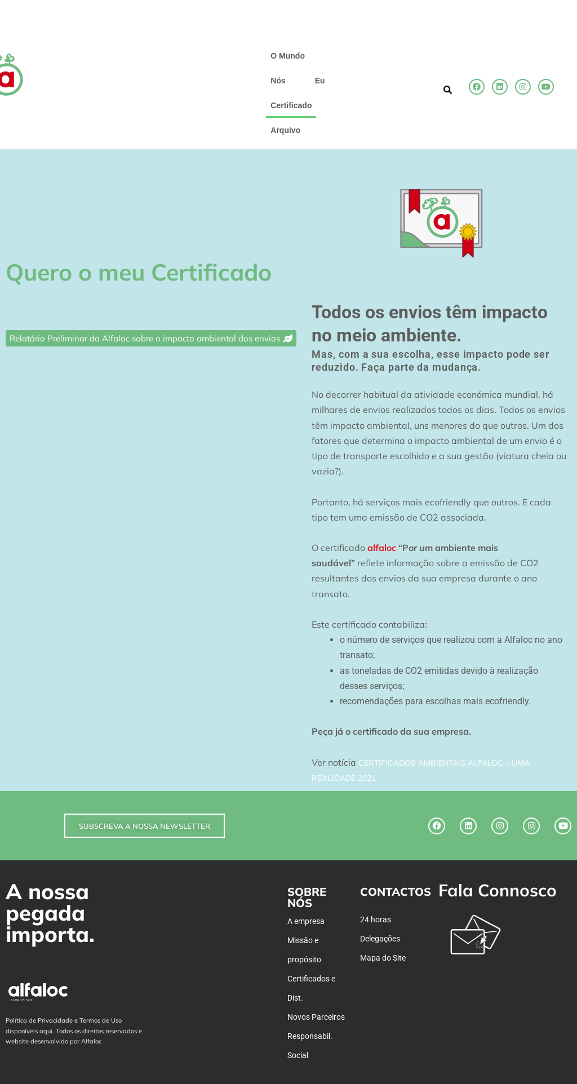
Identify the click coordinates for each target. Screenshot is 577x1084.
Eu (320, 80)
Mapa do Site (383, 957)
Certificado (291, 105)
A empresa (306, 921)
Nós (277, 80)
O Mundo (287, 55)
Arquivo (285, 130)
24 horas (375, 919)
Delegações (380, 938)
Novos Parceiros (316, 1016)
